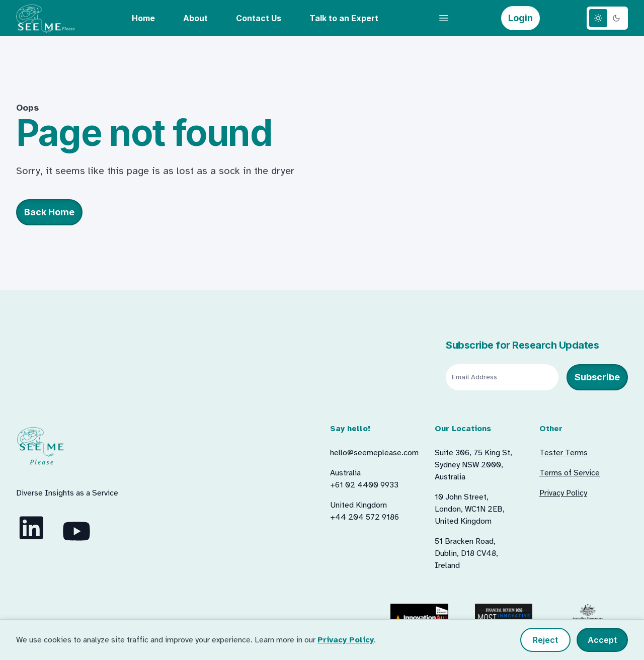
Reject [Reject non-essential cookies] (545, 640)
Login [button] (520, 18)
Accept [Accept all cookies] (602, 640)
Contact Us (258, 18)
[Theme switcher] (607, 18)
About (195, 18)
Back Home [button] (49, 212)
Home (143, 18)
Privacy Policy (345, 640)
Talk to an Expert (343, 18)
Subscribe (597, 377)
